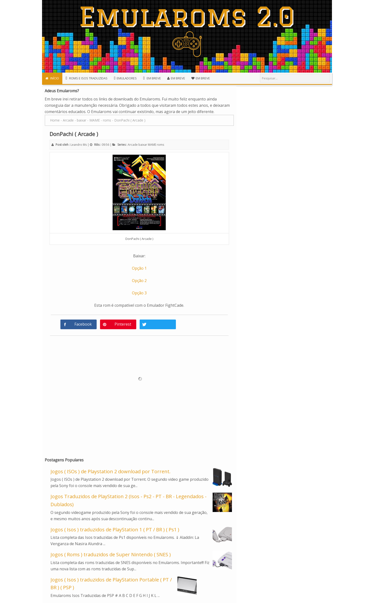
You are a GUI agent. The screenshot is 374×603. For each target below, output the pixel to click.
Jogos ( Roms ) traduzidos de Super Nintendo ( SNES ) (110, 554)
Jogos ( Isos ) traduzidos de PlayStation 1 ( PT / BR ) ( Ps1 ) (114, 529)
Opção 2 (139, 280)
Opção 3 (139, 293)
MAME (152, 145)
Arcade (133, 145)
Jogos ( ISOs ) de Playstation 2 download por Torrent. (110, 471)
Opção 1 (139, 268)
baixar (142, 145)
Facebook (83, 324)
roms (160, 145)
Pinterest (123, 324)
